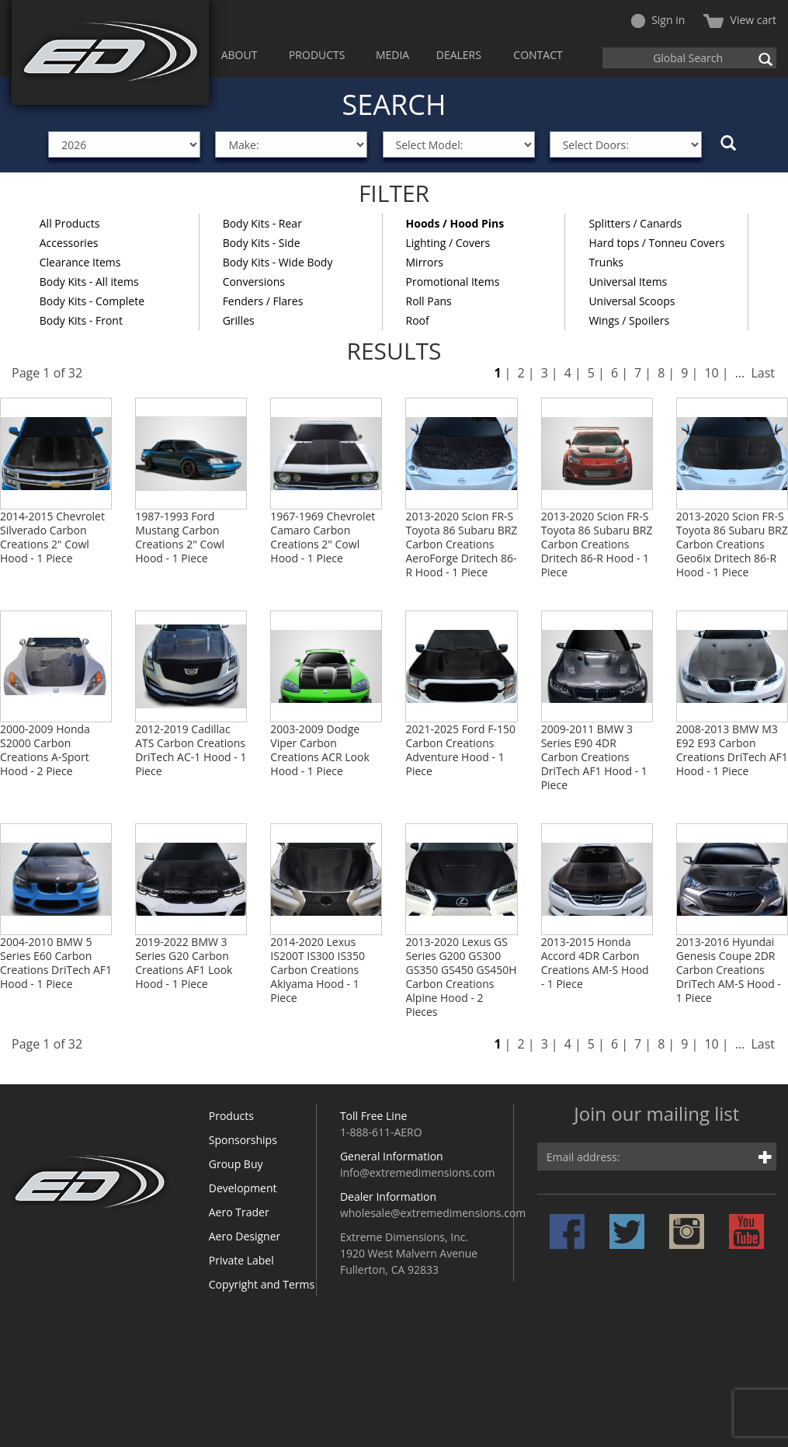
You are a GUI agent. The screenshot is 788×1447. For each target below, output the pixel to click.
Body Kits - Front (81, 320)
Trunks (605, 262)
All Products (70, 223)
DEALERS (458, 54)
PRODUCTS (317, 54)
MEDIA (392, 54)
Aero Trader (239, 1212)
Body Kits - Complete (92, 301)
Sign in (658, 19)
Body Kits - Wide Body (278, 262)
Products (231, 1115)
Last (763, 372)
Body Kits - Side (261, 242)
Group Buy (236, 1164)
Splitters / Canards (635, 223)
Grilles (239, 320)
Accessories (69, 242)
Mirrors (424, 262)
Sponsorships (243, 1139)
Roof (417, 320)
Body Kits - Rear (262, 223)
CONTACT (537, 54)
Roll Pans (429, 301)
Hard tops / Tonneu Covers (656, 242)
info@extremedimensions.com (417, 1172)
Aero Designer (245, 1236)
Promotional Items (453, 281)
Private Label (241, 1260)
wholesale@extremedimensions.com (433, 1212)
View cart (739, 19)
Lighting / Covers (448, 242)
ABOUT (239, 54)
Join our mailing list (656, 1115)
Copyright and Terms (261, 1284)
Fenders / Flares (263, 301)
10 (711, 372)
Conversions (254, 281)
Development (243, 1188)
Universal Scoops (631, 301)
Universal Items (627, 281)
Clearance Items (80, 262)
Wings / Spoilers (628, 320)
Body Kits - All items (89, 281)
